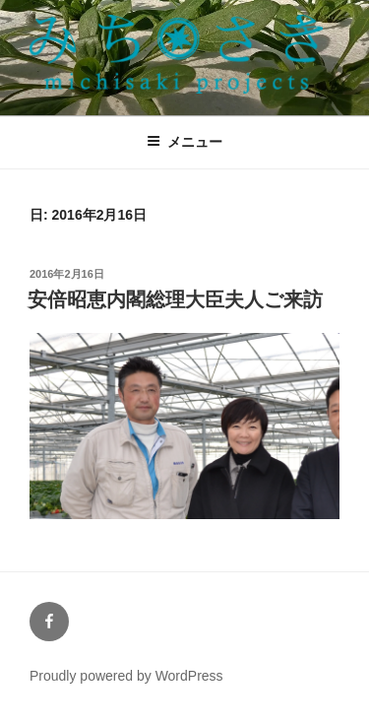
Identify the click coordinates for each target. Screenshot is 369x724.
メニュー (184, 142)
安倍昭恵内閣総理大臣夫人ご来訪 (175, 299)
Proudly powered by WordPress (126, 676)
